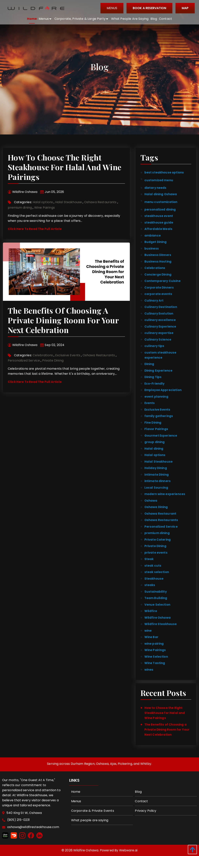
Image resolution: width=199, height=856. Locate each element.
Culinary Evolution (158, 313)
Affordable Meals (158, 229)
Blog (138, 791)
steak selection (156, 572)
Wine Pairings (44, 207)
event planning (156, 397)
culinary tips (154, 346)
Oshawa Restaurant (160, 514)
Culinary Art (154, 300)
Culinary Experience (160, 326)
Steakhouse (154, 579)
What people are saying (89, 820)
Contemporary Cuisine (162, 281)
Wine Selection (156, 657)
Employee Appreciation (163, 390)
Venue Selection (157, 605)
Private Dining (53, 360)
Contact (141, 801)
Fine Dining (152, 423)
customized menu (158, 180)
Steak (149, 559)
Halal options (43, 202)
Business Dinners (157, 255)
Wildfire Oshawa (157, 618)
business (151, 248)
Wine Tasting (154, 663)
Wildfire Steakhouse (160, 624)
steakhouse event (158, 216)
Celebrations (43, 355)
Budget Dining (155, 242)
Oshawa (150, 501)
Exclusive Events (67, 355)
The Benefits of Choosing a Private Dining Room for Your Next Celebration (63, 320)
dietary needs (155, 188)
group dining (154, 442)
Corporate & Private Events (92, 810)
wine (148, 631)
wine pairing (154, 644)
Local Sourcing (156, 488)
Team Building (155, 598)
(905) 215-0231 (19, 820)
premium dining (20, 207)
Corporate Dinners (159, 287)
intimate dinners (157, 481)
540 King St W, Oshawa (24, 813)
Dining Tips (153, 377)
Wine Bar (151, 637)
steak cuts (152, 566)
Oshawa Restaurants (100, 202)
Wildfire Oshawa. (86, 850)
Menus (111, 8)
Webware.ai (128, 850)
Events (149, 403)
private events (156, 553)
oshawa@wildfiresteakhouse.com (34, 827)
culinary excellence (160, 320)
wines (149, 670)
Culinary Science (157, 339)
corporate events (158, 294)
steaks (149, 585)
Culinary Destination (160, 307)
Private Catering (157, 540)
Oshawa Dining (156, 507)
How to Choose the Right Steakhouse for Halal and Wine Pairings (64, 167)
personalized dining (160, 209)
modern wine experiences (164, 494)
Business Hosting (157, 261)
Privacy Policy (145, 810)
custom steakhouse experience (160, 355)
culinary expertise (159, 333)
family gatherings (158, 416)
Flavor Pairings (156, 429)
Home (75, 791)
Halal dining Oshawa (160, 194)
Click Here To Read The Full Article (35, 229)
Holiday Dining (155, 468)
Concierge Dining (157, 274)
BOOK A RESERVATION (148, 8)
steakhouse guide (158, 222)
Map (184, 8)
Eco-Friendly (154, 384)
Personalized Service (24, 360)
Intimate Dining (156, 475)
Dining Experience (158, 371)
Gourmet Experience (160, 436)
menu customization (160, 202)
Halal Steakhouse (68, 202)
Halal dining (153, 449)
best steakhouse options (164, 172)
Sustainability (155, 592)
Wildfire (150, 611)
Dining (149, 364)
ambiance (152, 235)
